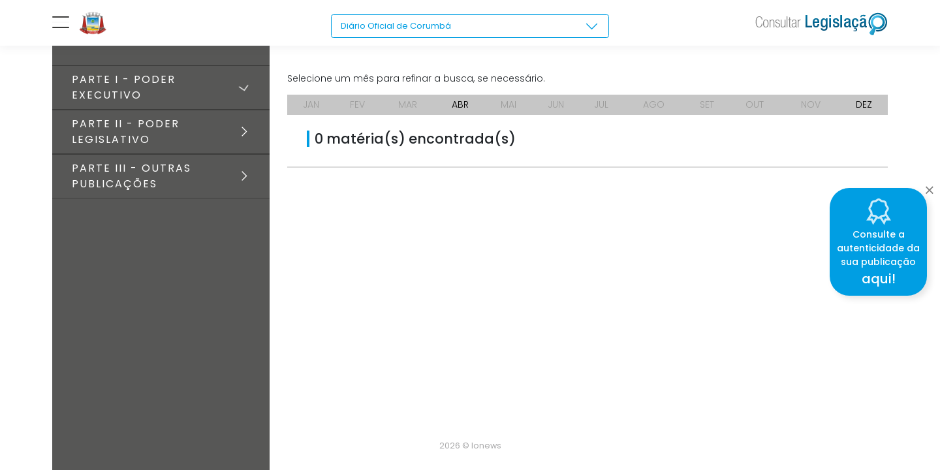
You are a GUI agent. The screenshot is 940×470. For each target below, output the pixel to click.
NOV (811, 104)
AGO (654, 104)
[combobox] (470, 26)
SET (707, 104)
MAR (407, 104)
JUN (556, 104)
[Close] (929, 186)
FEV (357, 104)
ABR (460, 104)
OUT (754, 104)
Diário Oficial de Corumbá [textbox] (400, 26)
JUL (601, 104)
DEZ (864, 104)
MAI (508, 104)
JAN (311, 104)
